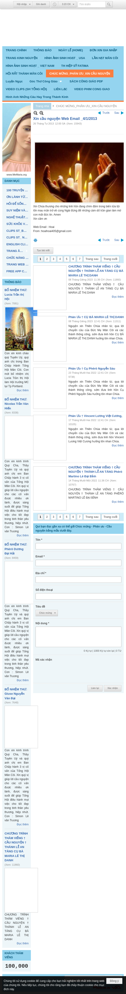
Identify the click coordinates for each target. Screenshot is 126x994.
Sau (116, 112)
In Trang (35, 240)
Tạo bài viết (43, 250)
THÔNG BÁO (13, 282)
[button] (46, 81)
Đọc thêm (23, 390)
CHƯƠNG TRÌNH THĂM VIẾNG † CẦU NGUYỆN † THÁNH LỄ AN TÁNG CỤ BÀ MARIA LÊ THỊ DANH (16, 847)
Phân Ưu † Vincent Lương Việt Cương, (95, 416)
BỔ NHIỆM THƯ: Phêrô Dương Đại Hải (16, 549)
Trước (106, 112)
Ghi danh (41, 4)
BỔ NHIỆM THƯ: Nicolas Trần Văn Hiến (17, 404)
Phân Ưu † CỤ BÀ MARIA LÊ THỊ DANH (96, 317)
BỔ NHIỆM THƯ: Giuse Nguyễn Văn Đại (16, 694)
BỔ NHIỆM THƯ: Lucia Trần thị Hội (16, 294)
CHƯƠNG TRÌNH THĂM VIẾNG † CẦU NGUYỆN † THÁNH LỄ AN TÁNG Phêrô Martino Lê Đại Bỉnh (95, 472)
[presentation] (70, 672)
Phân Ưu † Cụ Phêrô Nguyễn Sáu (91, 368)
